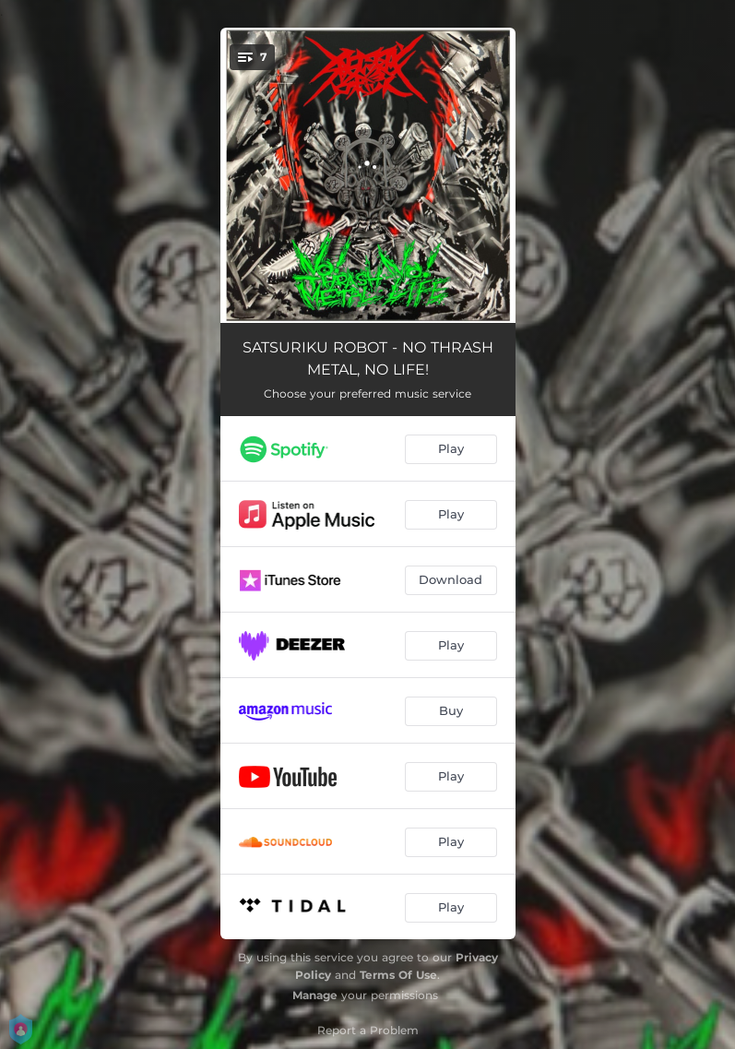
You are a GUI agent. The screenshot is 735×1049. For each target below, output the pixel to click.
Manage (315, 995)
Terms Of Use (398, 975)
